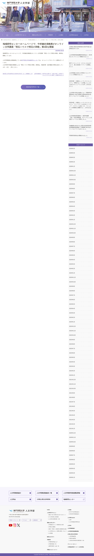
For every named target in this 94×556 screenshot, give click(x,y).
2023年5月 (72, 304)
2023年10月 (72, 282)
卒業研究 (50, 35)
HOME (7, 35)
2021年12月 (72, 379)
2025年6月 (72, 197)
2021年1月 (72, 428)
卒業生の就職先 (52, 526)
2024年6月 (72, 250)
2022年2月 (72, 370)
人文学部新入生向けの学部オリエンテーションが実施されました (80, 75)
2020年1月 (72, 477)
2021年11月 (72, 384)
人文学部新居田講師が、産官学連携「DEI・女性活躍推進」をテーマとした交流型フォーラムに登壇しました (80, 118)
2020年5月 (72, 464)
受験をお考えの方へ (37, 35)
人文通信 (61, 35)
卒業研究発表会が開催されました (80, 136)
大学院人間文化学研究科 (43, 499)
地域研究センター (69, 499)
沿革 (70, 519)
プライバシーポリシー (72, 544)
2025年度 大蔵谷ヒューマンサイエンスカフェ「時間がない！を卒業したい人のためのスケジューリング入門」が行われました (80, 84)
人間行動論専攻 (72, 536)
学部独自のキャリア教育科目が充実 (56, 524)
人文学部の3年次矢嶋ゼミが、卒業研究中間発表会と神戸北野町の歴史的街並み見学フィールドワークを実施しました (80, 95)
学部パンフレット (14, 520)
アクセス (25, 520)
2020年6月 (72, 459)
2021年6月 (72, 406)
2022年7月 (72, 348)
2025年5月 (72, 202)
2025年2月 (72, 215)
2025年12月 (72, 170)
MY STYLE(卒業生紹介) (74, 511)
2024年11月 (72, 228)
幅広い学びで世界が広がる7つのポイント (57, 514)
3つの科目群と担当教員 (54, 516)
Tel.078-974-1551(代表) (14, 516)
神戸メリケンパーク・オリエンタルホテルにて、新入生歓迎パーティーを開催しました (80, 65)
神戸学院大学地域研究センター (29, 60)
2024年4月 (72, 259)
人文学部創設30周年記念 (74, 521)
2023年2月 (72, 317)
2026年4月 (72, 153)
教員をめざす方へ (50, 536)
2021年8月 (72, 397)
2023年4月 (72, 308)
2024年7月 (72, 246)
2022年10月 (72, 335)
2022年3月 (72, 366)
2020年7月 (72, 455)
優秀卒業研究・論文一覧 (54, 546)
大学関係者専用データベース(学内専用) (76, 547)
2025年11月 (72, 175)
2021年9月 (72, 393)
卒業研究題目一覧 (52, 544)
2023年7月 (72, 295)
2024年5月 (72, 255)
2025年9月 (72, 184)
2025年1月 (72, 219)
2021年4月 (72, 415)
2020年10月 (72, 442)
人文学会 (86, 35)
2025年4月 (72, 206)
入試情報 (51, 533)
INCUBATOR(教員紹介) (74, 514)
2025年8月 (72, 188)
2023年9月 (72, 286)
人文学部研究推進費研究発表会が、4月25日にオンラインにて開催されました (80, 57)
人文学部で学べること (20, 35)
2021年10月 (72, 388)
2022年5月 (72, 357)
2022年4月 (72, 362)
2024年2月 (72, 268)
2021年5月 (72, 410)
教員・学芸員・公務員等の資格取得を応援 (57, 529)
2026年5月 (72, 148)
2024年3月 (72, 264)
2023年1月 (72, 321)
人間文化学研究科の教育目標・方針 (76, 540)
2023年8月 (72, 290)
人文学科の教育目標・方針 (54, 519)
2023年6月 (72, 299)
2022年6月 (72, 353)
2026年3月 (72, 157)
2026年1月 (72, 166)
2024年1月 (72, 273)
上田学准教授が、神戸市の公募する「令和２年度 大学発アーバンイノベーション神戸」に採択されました (49, 74)
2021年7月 (72, 401)
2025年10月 (72, 179)
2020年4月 (72, 468)
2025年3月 (72, 210)
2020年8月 (72, 450)
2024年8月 (72, 241)
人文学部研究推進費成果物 (72, 493)
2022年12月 (72, 326)
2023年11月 (72, 277)
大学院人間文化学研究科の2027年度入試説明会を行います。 (80, 48)
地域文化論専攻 (72, 538)
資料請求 (35, 520)
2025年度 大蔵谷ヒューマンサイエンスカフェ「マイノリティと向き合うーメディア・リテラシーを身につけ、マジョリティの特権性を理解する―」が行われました (80, 107)
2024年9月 (72, 237)
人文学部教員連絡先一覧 (44, 493)
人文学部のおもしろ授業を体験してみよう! (58, 531)
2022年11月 (72, 330)
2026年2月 (72, 161)
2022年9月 (72, 339)
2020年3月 (72, 473)
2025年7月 (72, 193)
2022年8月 (72, 344)
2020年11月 (72, 437)
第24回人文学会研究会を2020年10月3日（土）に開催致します (18, 73)
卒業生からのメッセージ (52, 549)
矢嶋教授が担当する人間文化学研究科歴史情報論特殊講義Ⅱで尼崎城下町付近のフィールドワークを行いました (80, 128)
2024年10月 (72, 233)
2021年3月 (72, 419)
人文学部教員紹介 (15, 493)
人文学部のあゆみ (73, 35)
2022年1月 (72, 375)
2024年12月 (72, 224)
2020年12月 (72, 433)
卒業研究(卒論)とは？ (53, 541)
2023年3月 (72, 313)
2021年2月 (72, 424)
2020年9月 (72, 446)
